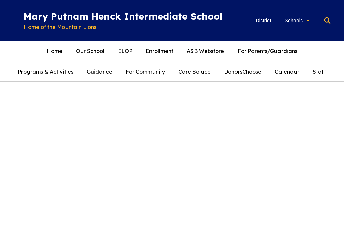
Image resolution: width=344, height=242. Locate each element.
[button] (297, 20)
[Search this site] (327, 20)
